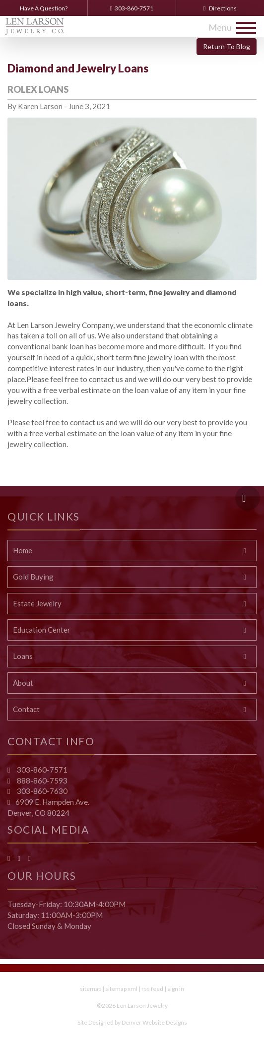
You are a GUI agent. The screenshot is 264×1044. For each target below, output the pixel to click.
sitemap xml (121, 988)
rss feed (152, 988)
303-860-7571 (131, 8)
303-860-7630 (41, 790)
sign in (175, 988)
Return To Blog (226, 46)
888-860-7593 (41, 780)
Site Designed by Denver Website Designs (132, 1022)
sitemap (90, 988)
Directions (220, 8)
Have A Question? (43, 8)
